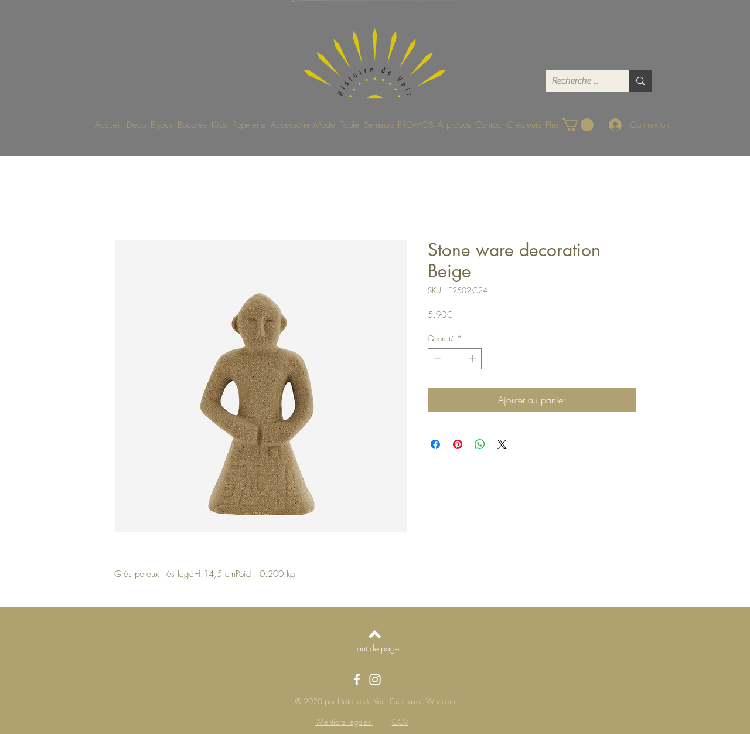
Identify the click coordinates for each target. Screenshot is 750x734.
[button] (578, 124)
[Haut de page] (375, 648)
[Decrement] (436, 359)
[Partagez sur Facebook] (435, 444)
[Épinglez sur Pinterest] (458, 444)
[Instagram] (375, 679)
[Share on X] (502, 444)
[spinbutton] (455, 359)
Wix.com (440, 701)
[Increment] (473, 359)
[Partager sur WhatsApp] (480, 444)
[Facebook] (356, 679)
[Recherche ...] (578, 81)
